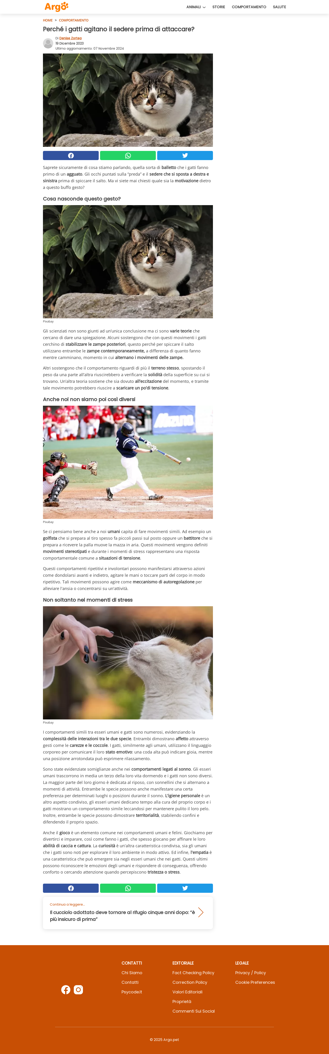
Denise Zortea (70, 38)
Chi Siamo (132, 973)
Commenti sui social (193, 1011)
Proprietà (181, 1001)
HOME (48, 20)
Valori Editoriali (187, 992)
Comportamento (249, 7)
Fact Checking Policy (193, 973)
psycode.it (132, 992)
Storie (218, 7)
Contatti (130, 982)
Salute (279, 7)
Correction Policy (189, 982)
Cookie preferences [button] (255, 982)
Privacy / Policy (250, 973)
